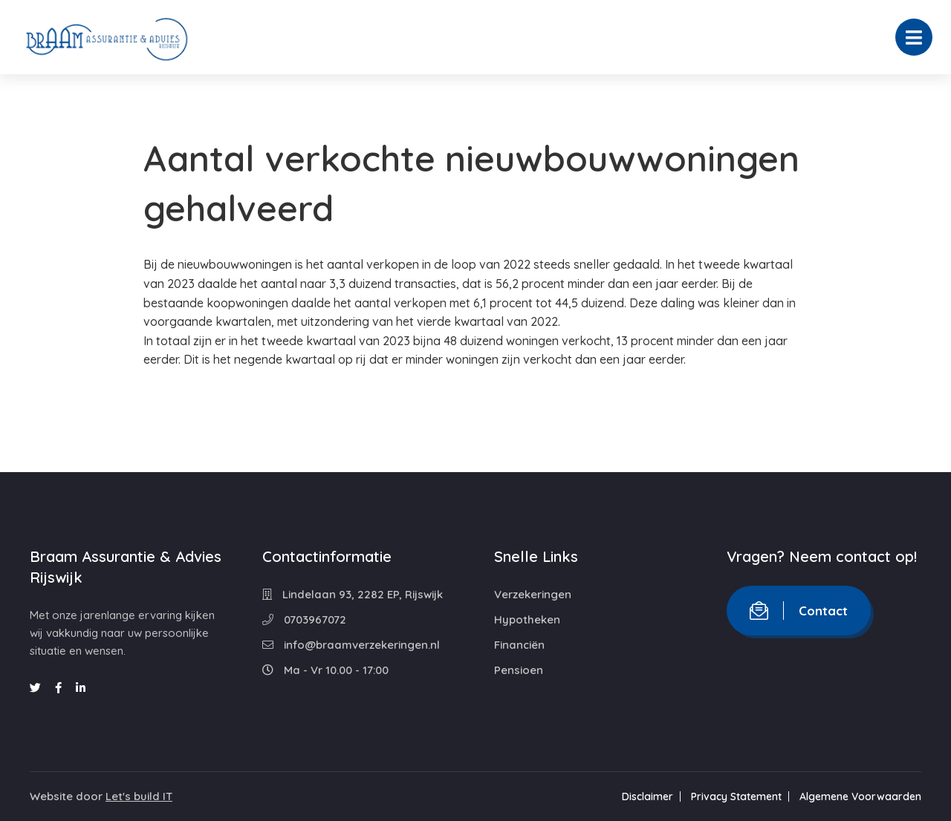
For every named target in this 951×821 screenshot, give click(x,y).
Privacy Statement (736, 796)
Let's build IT (139, 796)
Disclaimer (647, 796)
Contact (799, 610)
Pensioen (518, 670)
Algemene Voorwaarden (860, 796)
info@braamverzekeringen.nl (351, 645)
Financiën (519, 645)
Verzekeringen (532, 594)
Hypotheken (527, 619)
